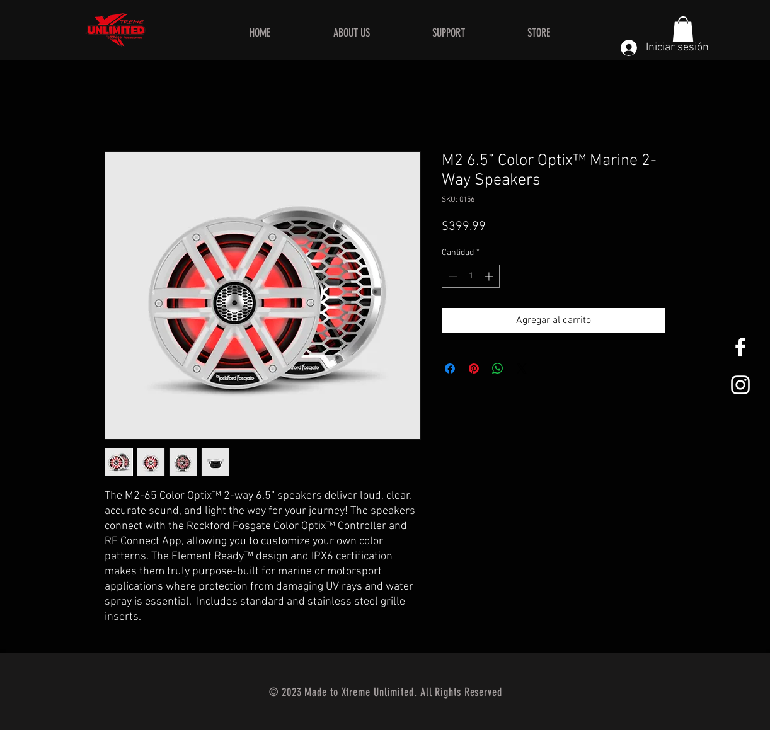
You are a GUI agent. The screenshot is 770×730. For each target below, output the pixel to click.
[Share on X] (521, 368)
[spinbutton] (470, 276)
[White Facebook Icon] (740, 347)
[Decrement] (451, 276)
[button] (683, 29)
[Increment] (490, 276)
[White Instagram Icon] (740, 384)
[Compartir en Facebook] (449, 368)
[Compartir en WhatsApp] (497, 368)
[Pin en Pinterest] (473, 368)
